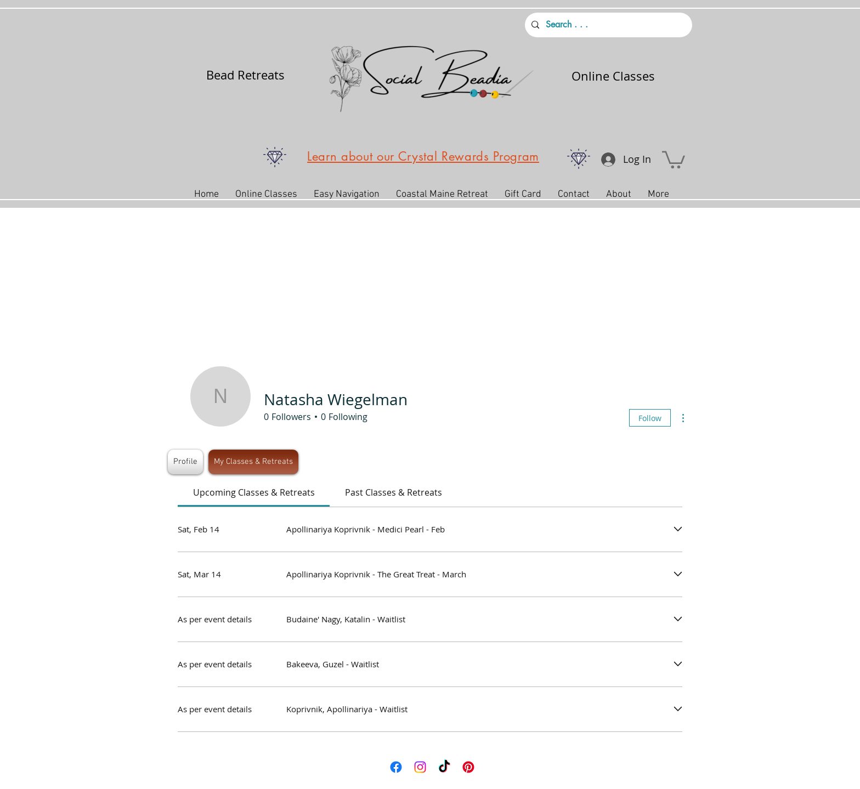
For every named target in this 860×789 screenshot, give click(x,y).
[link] (254, 492)
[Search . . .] (607, 25)
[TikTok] (444, 767)
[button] (673, 158)
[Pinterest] (468, 767)
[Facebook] (396, 767)
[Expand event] (678, 529)
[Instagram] (420, 767)
